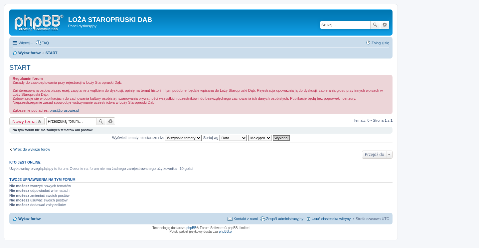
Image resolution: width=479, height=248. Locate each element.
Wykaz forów (29, 219)
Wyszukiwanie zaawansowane (384, 25)
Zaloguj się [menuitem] (380, 43)
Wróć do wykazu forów (31, 149)
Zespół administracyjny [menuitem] (284, 219)
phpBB (192, 228)
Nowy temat (24, 121)
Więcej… (26, 43)
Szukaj (375, 25)
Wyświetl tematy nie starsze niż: (157, 138)
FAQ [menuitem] (45, 43)
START (20, 67)
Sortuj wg (225, 138)
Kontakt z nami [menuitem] (246, 219)
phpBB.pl (226, 231)
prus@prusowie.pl (64, 110)
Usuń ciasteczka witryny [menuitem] (331, 219)
